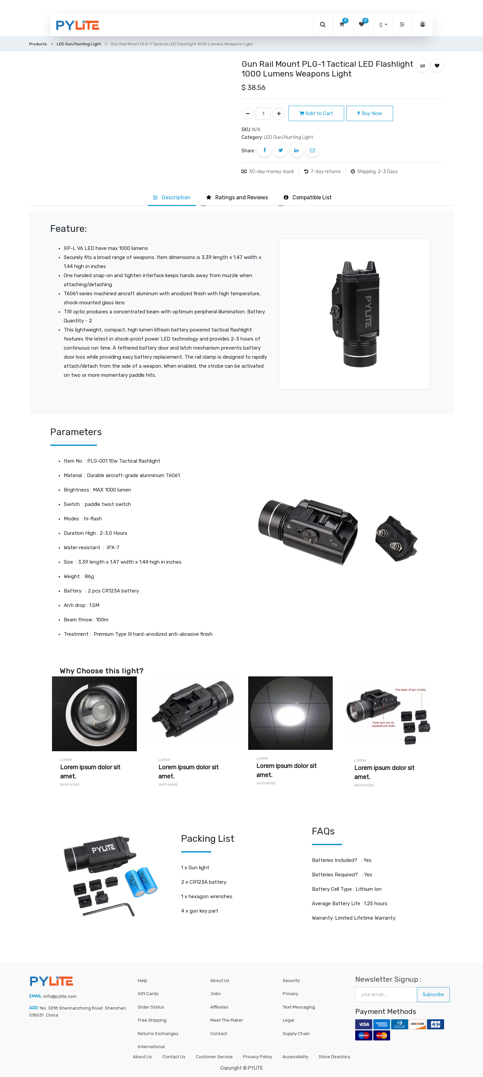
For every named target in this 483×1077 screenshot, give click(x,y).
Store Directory (334, 1056)
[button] (422, 65)
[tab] (172, 198)
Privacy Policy (257, 1056)
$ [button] (381, 25)
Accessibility (295, 1056)
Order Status (151, 1007)
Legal (288, 1020)
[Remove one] (247, 114)
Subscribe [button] (433, 994)
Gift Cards (148, 993)
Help (142, 980)
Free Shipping (152, 1020)
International (151, 1046)
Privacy (290, 993)
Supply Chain (296, 1033)
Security (291, 980)
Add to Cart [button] (316, 113)
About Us (219, 980)
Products (38, 44)
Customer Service (214, 1056)
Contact (218, 1033)
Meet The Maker (226, 1020)
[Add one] (279, 114)
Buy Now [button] (370, 113)
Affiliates (219, 1007)
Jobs (215, 993)
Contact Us (173, 1056)
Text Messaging (299, 1007)
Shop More (69, 785)
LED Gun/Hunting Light (79, 44)
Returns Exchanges (158, 1033)
